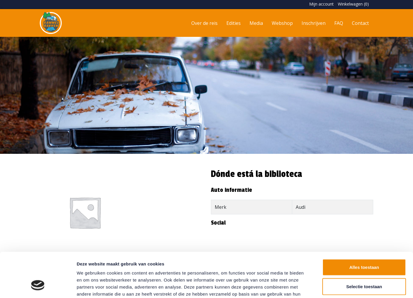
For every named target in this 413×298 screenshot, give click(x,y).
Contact (360, 23)
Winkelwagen (353, 4)
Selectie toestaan (364, 248)
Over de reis (204, 23)
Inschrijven (314, 23)
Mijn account (321, 4)
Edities (233, 23)
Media (256, 23)
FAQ (338, 23)
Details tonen (316, 286)
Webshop (282, 23)
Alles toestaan (364, 228)
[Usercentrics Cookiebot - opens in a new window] (37, 286)
